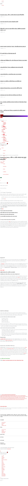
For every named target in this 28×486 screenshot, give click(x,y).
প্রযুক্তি (3, 134)
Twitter (8, 395)
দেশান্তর (4, 137)
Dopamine (7, 394)
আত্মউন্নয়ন (4, 140)
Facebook (3, 395)
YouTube (10, 395)
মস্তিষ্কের (6, 340)
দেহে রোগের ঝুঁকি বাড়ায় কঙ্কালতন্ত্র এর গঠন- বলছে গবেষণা (8, 216)
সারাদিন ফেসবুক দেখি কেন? (16, 399)
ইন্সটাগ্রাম (23, 395)
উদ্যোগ (4, 133)
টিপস (4, 136)
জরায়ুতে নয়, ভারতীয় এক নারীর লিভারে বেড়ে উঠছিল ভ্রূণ (10, 81)
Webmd (4, 360)
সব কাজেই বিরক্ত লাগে (10, 399)
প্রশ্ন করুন (1, 117)
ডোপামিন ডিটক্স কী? (7, 398)
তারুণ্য (4, 134)
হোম (1, 177)
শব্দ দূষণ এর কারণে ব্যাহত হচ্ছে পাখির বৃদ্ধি (6, 210)
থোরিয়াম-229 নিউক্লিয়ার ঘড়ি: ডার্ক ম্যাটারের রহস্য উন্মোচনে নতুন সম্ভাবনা (13, 60)
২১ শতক (3, 125)
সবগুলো (3, 5)
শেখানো (19, 277)
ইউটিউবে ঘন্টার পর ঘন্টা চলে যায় (18, 395)
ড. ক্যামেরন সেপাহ (20, 397)
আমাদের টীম (3, 432)
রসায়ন (4, 124)
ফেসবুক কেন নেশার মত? (19, 398)
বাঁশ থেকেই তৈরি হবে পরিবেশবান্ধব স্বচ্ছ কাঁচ (8, 53)
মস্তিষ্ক (9, 221)
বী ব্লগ (2, 424)
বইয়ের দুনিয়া (4, 138)
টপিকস (3, 121)
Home (1, 155)
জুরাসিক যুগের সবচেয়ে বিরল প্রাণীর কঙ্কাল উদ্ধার (7, 214)
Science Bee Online (3, 406)
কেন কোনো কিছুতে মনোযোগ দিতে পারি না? (11, 397)
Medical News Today (20, 360)
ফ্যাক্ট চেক (4, 150)
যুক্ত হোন (3, 430)
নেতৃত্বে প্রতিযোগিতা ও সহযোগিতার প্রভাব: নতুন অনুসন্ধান (10, 74)
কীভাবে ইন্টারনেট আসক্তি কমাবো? (10, 396)
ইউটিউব (13, 395)
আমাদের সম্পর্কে (4, 429)
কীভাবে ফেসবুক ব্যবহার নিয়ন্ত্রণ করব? (19, 396)
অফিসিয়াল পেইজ (4, 425)
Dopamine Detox (10, 394)
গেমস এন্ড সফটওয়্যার (5, 141)
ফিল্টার (1, 3)
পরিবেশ (3, 130)
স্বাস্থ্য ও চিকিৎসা (4, 127)
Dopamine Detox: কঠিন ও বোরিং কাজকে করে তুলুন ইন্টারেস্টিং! (12, 14)
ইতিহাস (4, 139)
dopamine (2, 263)
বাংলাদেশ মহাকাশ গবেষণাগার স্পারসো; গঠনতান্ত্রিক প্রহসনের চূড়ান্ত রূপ (13, 46)
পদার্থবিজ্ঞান (4, 126)
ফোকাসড (24, 353)
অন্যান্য (3, 131)
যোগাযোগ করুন (4, 422)
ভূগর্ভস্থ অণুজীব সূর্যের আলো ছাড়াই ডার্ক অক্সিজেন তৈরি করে (9, 212)
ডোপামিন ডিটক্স (3, 398)
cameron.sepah (4, 394)
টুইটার (17, 397)
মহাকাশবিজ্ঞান (3, 142)
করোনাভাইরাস (5, 128)
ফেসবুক (15, 398)
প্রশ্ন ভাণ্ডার (3, 423)
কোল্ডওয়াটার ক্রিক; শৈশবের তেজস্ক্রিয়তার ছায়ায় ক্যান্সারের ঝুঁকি (11, 67)
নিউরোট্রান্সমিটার (10, 340)
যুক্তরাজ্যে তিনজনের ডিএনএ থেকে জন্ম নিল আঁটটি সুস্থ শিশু (11, 88)
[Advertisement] (5, 37)
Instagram (6, 395)
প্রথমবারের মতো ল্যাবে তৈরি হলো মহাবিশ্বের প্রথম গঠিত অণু (11, 95)
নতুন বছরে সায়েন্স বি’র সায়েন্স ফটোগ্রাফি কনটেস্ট (9, 21)
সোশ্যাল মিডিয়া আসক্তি (10, 348)
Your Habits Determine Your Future (11, 360)
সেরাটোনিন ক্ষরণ (22, 399)
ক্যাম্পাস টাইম (5, 135)
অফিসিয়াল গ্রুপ (4, 431)
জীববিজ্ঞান (4, 122)
